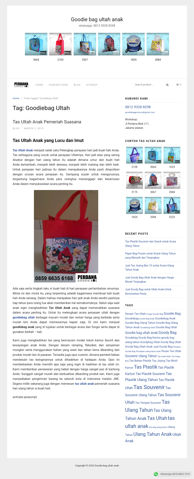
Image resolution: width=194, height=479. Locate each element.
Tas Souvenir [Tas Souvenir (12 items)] (149, 387)
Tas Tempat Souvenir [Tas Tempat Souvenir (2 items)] (148, 402)
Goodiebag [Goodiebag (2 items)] (132, 318)
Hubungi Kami (58, 84)
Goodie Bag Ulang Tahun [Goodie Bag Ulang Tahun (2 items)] (140, 322)
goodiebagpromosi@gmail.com (140, 112)
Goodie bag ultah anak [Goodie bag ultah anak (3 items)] (141, 333)
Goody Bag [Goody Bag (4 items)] (168, 332)
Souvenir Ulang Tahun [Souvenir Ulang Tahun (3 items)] (141, 356)
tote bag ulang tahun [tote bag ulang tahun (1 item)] (158, 427)
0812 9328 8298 (138, 107)
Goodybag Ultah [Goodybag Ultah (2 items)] (150, 342)
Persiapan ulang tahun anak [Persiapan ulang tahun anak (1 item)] (148, 351)
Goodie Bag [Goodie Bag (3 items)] (172, 313)
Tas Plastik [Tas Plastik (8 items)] (145, 367)
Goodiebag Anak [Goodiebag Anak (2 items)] (165, 318)
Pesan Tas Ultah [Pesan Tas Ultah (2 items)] (171, 351)
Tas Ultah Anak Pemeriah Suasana (47, 121)
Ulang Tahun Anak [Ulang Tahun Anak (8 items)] (152, 434)
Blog (77, 84)
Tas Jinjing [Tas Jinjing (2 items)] (158, 360)
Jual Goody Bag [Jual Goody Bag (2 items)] (162, 346)
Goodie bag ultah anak (97, 19)
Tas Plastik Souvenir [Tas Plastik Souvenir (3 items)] (150, 374)
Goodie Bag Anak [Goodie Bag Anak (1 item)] (146, 319)
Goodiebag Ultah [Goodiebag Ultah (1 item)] (147, 327)
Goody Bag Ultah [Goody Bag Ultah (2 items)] (171, 342)
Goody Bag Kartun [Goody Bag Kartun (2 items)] (149, 337)
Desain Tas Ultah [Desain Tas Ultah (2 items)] (135, 313)
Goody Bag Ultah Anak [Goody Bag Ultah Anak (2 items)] (139, 346)
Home (39, 84)
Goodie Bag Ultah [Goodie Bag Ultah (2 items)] (166, 327)
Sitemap (92, 84)
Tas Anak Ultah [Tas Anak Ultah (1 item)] (164, 356)
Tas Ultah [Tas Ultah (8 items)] (157, 418)
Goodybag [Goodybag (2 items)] (131, 337)
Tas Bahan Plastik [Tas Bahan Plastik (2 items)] (140, 360)
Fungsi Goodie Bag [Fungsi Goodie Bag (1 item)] (154, 314)
